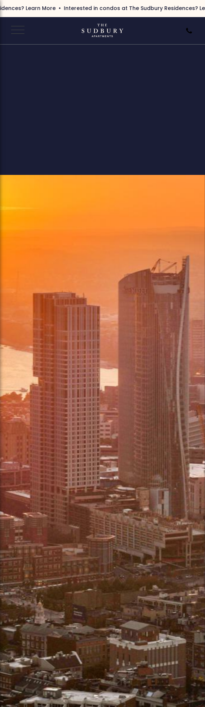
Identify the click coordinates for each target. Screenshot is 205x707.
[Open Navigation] (16, 30)
